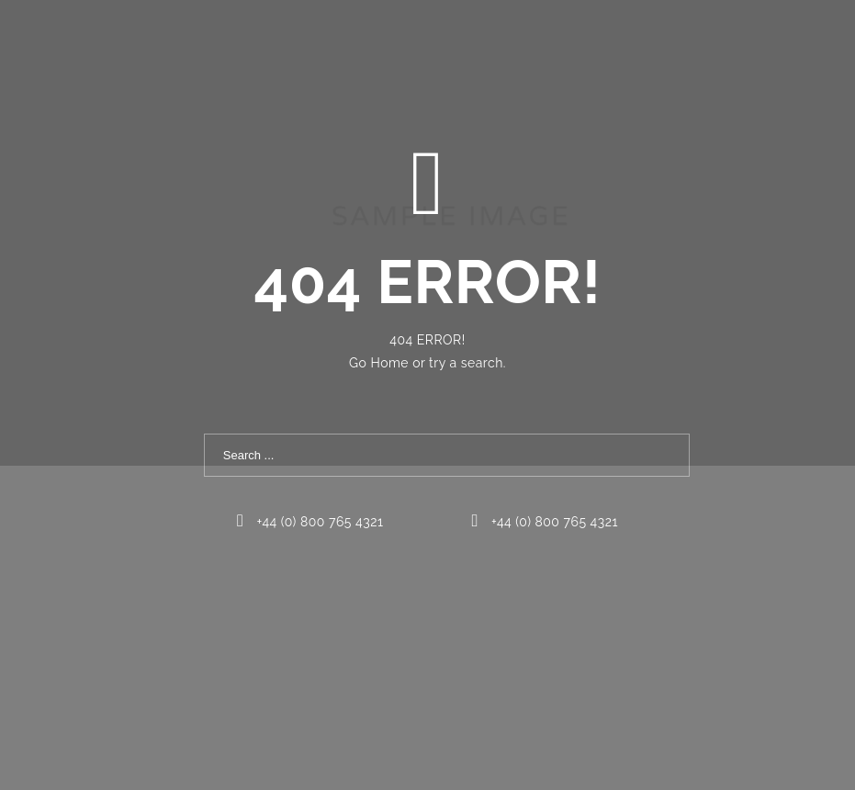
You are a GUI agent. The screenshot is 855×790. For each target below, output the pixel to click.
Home (391, 363)
